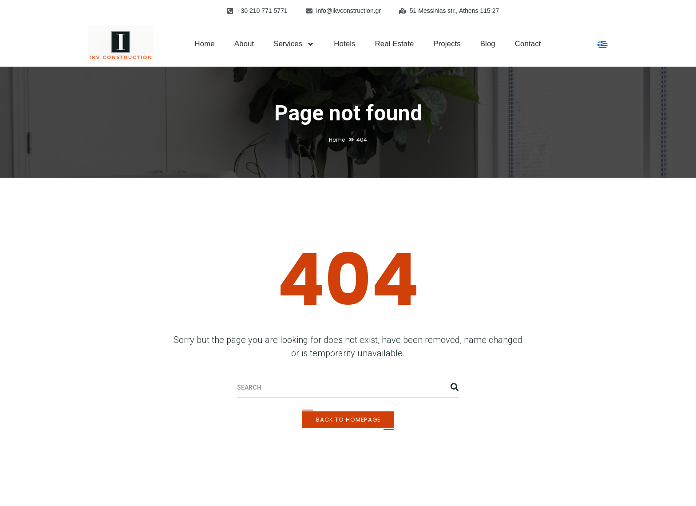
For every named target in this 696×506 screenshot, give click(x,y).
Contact (528, 44)
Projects (446, 44)
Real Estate (394, 44)
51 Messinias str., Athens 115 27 (454, 10)
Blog (487, 44)
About (244, 44)
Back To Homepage (348, 419)
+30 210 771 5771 (262, 10)
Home (204, 44)
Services (293, 44)
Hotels (344, 44)
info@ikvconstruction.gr (348, 10)
